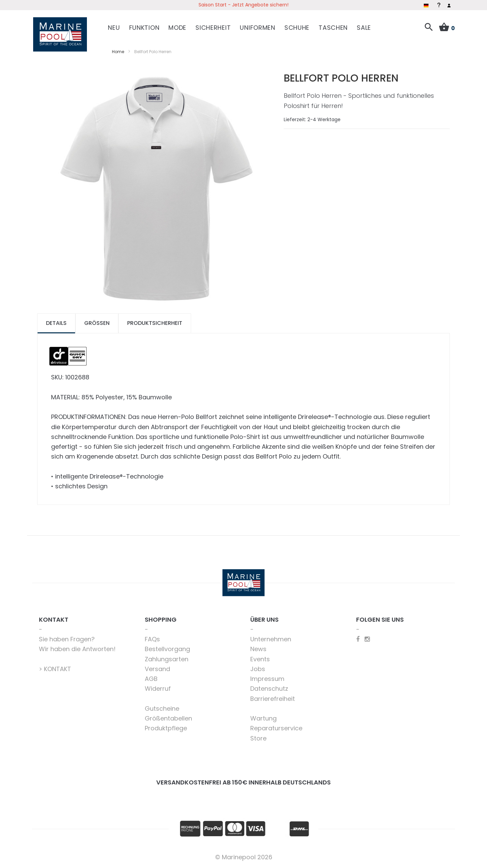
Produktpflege (166, 725)
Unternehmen (270, 636)
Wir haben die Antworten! (77, 646)
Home (118, 48)
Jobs (257, 666)
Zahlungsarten (166, 656)
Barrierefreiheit (272, 695)
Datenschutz (269, 686)
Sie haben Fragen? (67, 636)
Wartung (263, 715)
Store (258, 735)
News (258, 646)
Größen (97, 320)
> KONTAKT (55, 666)
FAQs (152, 636)
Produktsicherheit (154, 320)
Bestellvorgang (167, 646)
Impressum (267, 676)
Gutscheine (162, 705)
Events (260, 656)
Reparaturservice (276, 725)
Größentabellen (168, 715)
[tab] (56, 321)
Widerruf (158, 686)
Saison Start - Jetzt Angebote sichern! (243, 4)
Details (56, 320)
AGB (151, 676)
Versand (157, 666)
